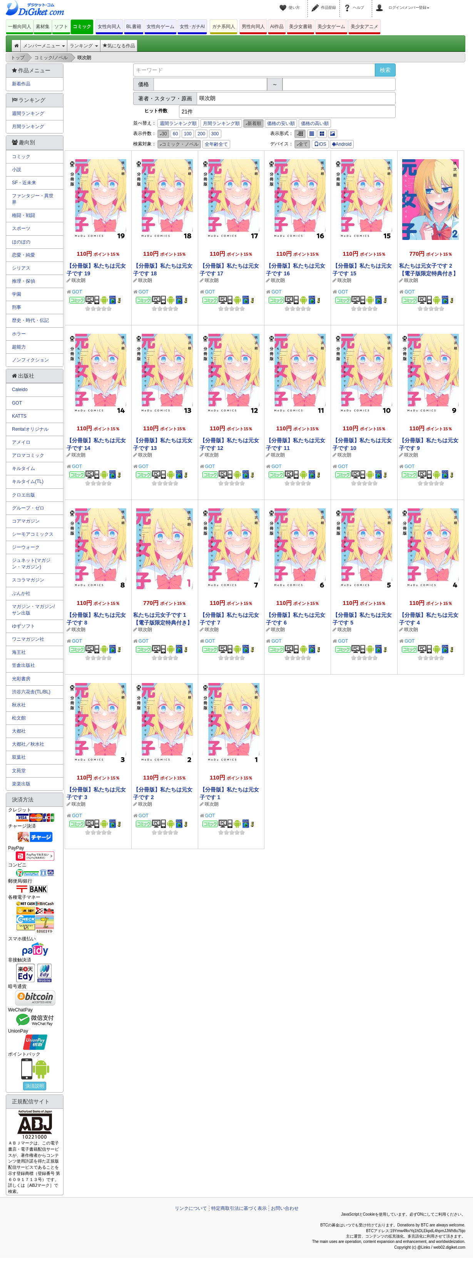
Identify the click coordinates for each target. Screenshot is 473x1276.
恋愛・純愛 (23, 255)
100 (188, 134)
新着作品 (21, 84)
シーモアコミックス (32, 534)
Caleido (20, 389)
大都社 (19, 731)
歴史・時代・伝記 (30, 320)
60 (175, 134)
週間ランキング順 (178, 123)
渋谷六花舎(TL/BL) (31, 692)
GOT (77, 292)
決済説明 (34, 1086)
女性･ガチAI (192, 26)
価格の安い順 (281, 123)
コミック (82, 26)
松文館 (19, 718)
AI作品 (277, 26)
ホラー (19, 333)
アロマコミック (28, 455)
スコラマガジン (28, 580)
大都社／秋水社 (28, 744)
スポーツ (21, 228)
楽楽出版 (21, 783)
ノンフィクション (30, 360)
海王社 (19, 652)
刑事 (16, 307)
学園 (16, 294)
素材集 (43, 26)
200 (201, 134)
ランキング (84, 45)
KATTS (19, 416)
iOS (320, 144)
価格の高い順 (315, 123)
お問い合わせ (285, 1208)
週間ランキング (28, 113)
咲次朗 (78, 280)
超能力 (19, 347)
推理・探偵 (23, 281)
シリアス (21, 268)
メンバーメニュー (44, 45)
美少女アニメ (364, 26)
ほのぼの (21, 242)
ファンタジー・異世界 (32, 199)
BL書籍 (133, 26)
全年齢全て (216, 144)
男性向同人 (253, 26)
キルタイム (23, 468)
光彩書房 (21, 678)
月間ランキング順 (221, 123)
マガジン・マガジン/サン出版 (33, 610)
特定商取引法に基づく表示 (239, 1208)
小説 (16, 169)
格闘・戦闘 (23, 215)
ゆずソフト (23, 626)
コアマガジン (26, 521)
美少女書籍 (300, 26)
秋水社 (19, 705)
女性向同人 (109, 26)
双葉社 (19, 757)
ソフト (61, 26)
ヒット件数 (155, 110)
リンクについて (191, 1208)
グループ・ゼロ (28, 508)
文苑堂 (19, 770)
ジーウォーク (26, 547)
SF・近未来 (24, 182)
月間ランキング (28, 126)
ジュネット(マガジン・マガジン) (31, 564)
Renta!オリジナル (30, 429)
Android (341, 144)
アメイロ (21, 442)
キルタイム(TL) (27, 481)
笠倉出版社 (23, 665)
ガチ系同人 (223, 26)
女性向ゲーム (160, 26)
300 (215, 134)
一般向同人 (19, 26)
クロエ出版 (23, 495)
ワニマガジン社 (28, 639)
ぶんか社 (21, 593)
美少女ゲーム (331, 26)
